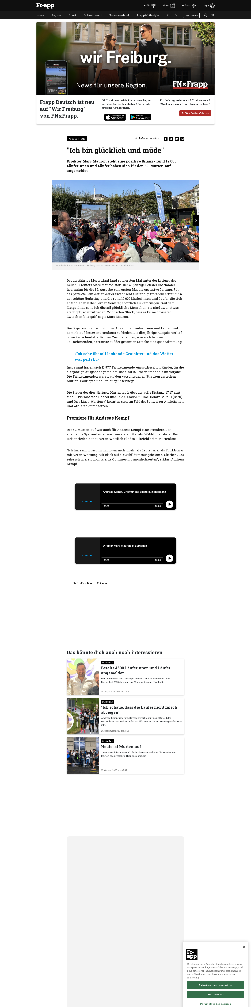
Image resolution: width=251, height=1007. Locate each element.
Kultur (168, 19)
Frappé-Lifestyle (145, 19)
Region (53, 19)
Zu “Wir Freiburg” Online (195, 113)
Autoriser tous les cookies (215, 998)
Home (37, 19)
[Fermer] (244, 961)
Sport (69, 19)
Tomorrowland (116, 19)
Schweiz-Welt (90, 19)
